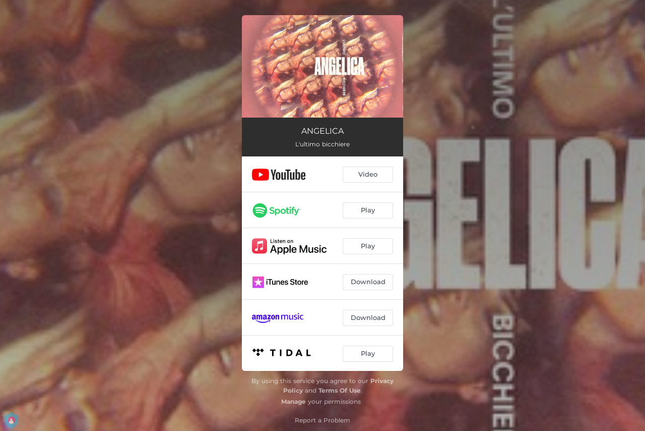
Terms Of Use (339, 390)
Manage (293, 401)
